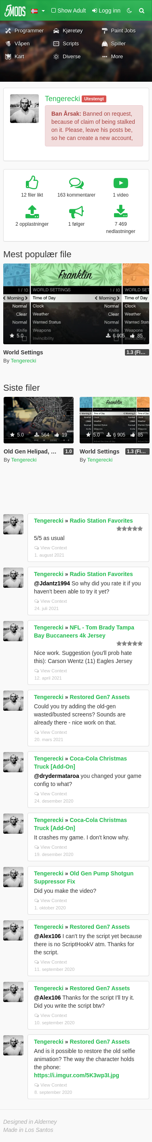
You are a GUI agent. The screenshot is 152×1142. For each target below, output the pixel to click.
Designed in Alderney (30, 1122)
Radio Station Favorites (101, 520)
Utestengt (93, 98)
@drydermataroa (56, 776)
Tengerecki (62, 99)
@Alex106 (47, 936)
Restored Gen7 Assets (100, 697)
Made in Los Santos (28, 1130)
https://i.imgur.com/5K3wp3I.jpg (76, 1075)
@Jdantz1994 (52, 583)
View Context (50, 547)
